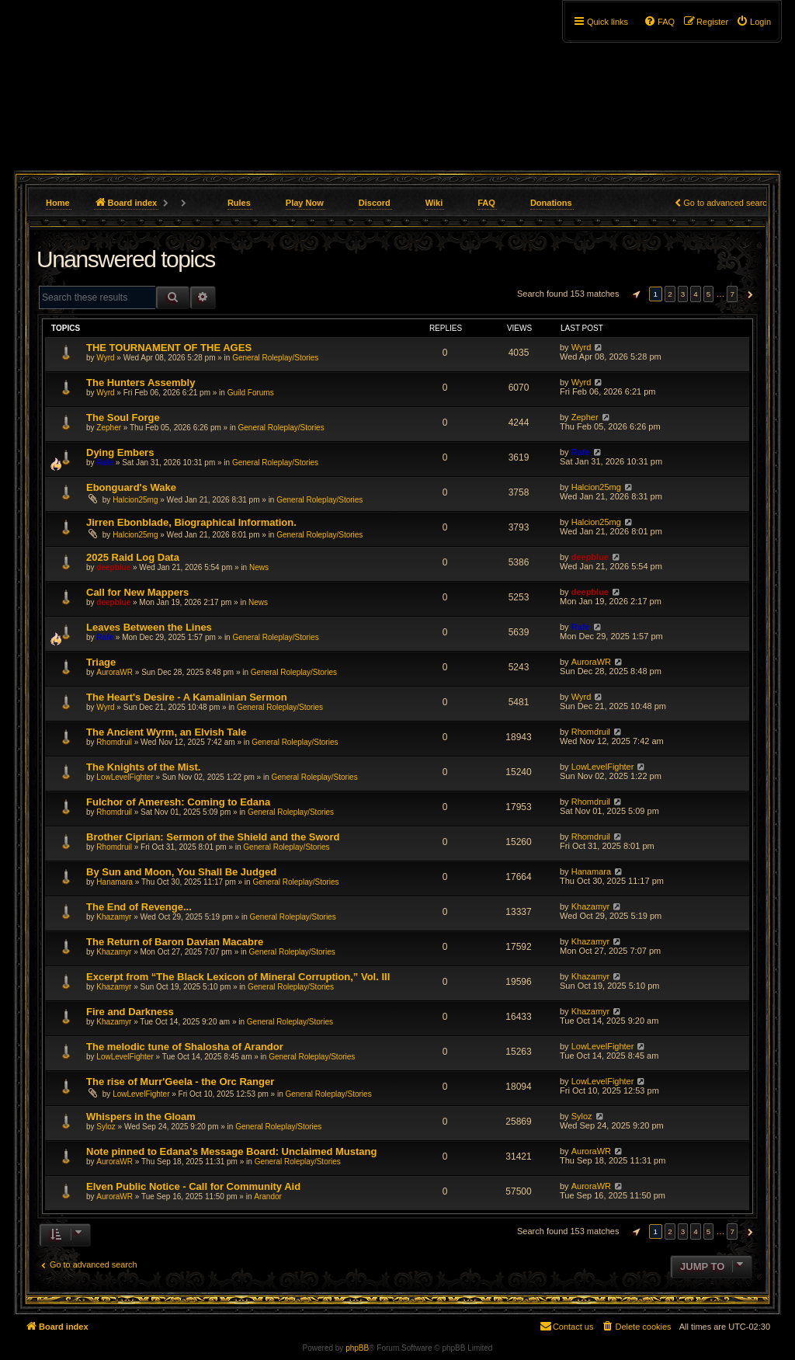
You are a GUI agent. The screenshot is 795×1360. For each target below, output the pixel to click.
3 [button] (683, 294)
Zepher (108, 427)
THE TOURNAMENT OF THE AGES (169, 347)
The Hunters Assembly (140, 382)
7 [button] (732, 294)
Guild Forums (250, 392)
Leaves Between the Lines (149, 627)
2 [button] (670, 294)
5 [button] (708, 294)
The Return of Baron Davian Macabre (174, 942)
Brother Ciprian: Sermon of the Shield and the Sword (212, 837)
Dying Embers (120, 452)
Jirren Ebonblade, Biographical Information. (191, 522)
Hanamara (114, 882)
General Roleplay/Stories (275, 357)
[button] (634, 294)
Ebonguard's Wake (131, 487)
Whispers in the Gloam (141, 1116)
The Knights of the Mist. (143, 767)
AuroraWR (114, 672)
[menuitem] (753, 21)
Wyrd (105, 357)
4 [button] (695, 294)
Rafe (104, 462)
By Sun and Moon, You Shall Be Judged (181, 872)
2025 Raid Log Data (132, 557)
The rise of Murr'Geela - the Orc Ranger (180, 1081)
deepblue (113, 567)
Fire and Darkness (130, 1011)
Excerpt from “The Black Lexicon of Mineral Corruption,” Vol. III (238, 977)
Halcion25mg (135, 500)
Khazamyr (113, 917)
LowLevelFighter (124, 777)
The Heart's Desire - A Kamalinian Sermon (186, 697)
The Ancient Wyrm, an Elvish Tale (166, 732)
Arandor (268, 1196)
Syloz (105, 1126)
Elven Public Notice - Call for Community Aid (193, 1186)
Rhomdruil (114, 742)
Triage (101, 662)
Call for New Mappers (137, 592)
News (259, 567)
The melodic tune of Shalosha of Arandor (184, 1046)
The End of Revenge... (139, 907)
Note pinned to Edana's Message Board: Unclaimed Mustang (231, 1151)
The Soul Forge (123, 417)
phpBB (357, 1348)
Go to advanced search (727, 202)
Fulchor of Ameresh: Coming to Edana (178, 802)
